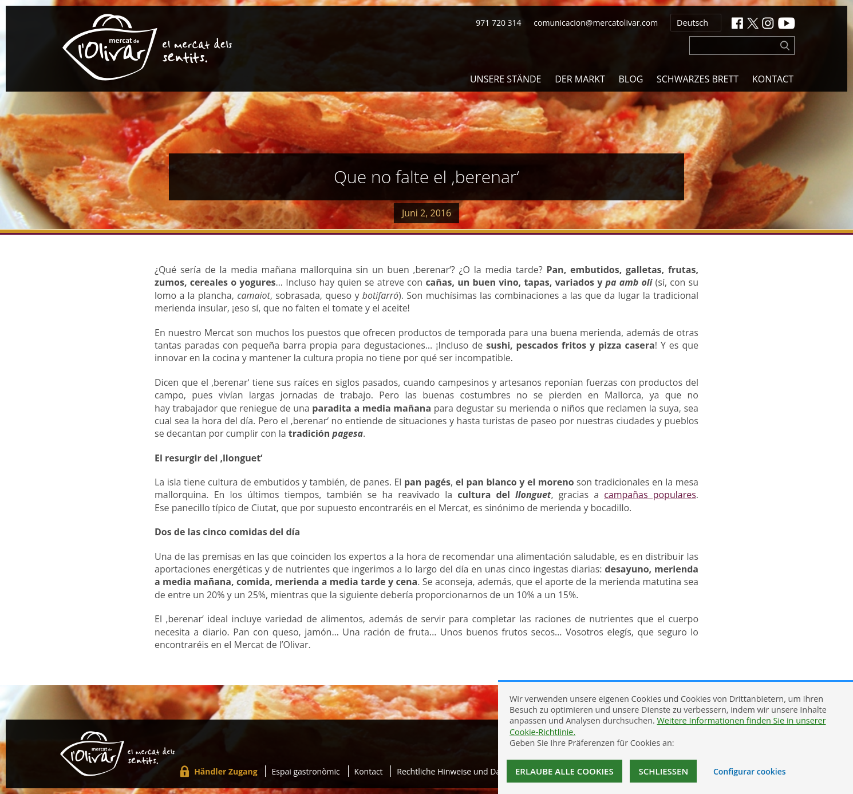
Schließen (663, 771)
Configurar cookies (749, 771)
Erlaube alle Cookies (564, 771)
